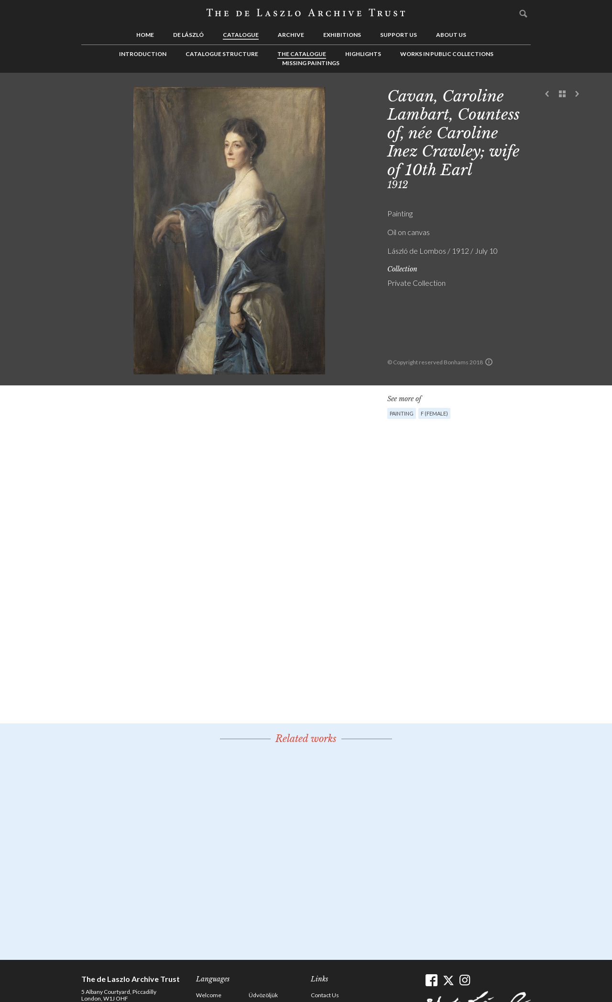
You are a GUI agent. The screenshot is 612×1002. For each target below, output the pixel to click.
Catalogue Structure (222, 53)
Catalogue (241, 34)
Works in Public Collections (446, 53)
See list (562, 94)
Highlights (363, 53)
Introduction (142, 53)
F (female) (434, 413)
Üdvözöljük (263, 995)
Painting (402, 413)
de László (188, 34)
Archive (291, 34)
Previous (547, 94)
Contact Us (325, 995)
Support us (398, 34)
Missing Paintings (310, 63)
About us (451, 34)
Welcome (208, 995)
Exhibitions (342, 34)
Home (145, 34)
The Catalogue (301, 53)
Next (577, 94)
